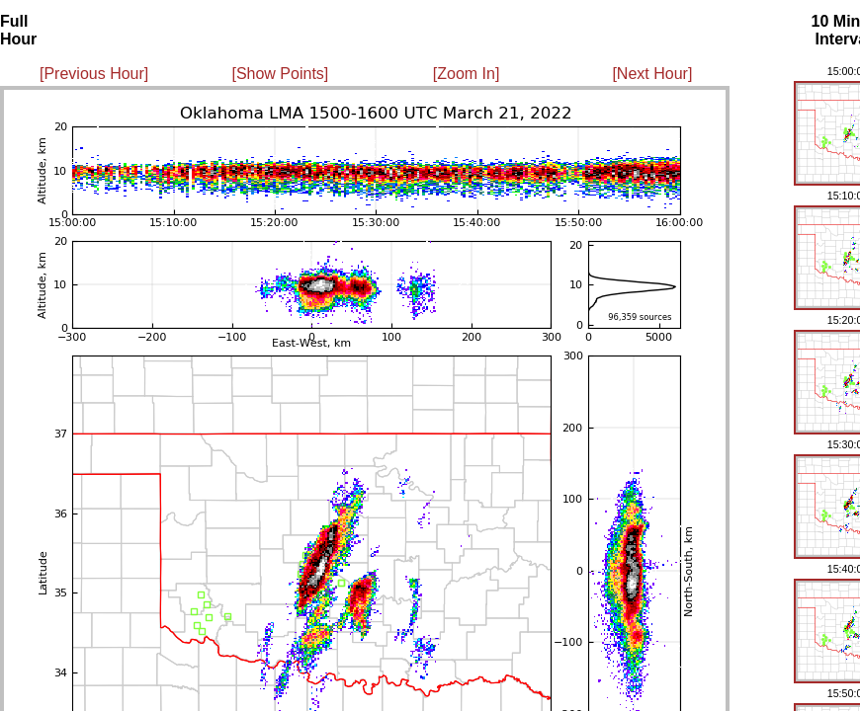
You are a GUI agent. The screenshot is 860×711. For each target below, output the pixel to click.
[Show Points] (279, 73)
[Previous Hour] (94, 73)
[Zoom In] (466, 73)
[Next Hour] (652, 73)
